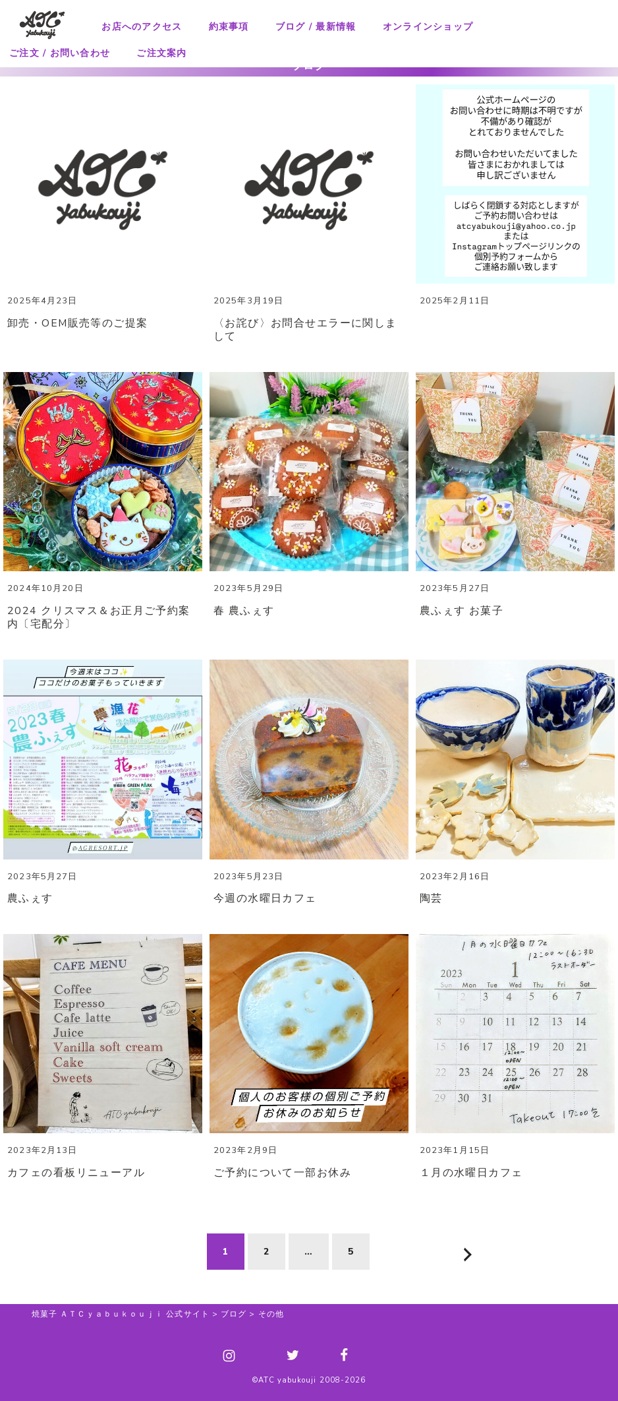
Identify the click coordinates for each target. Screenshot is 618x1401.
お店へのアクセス (141, 26)
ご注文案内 (161, 53)
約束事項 (229, 26)
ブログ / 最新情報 (315, 26)
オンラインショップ (428, 26)
